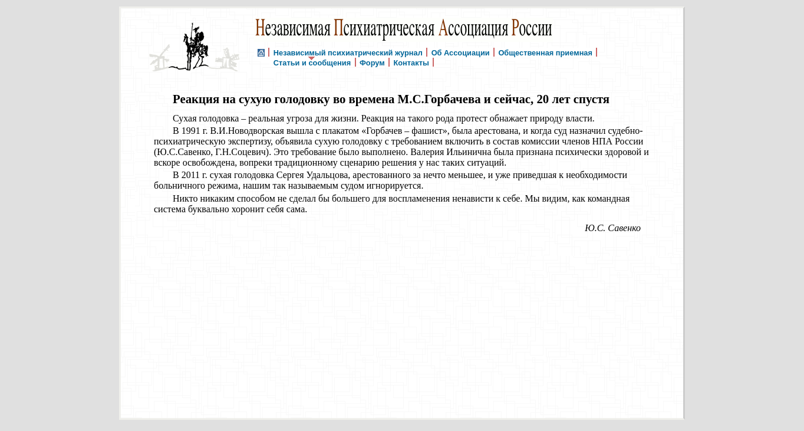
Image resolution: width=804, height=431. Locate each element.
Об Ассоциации (460, 52)
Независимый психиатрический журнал (348, 52)
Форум (372, 62)
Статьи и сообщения (312, 62)
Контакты (411, 62)
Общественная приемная (545, 52)
